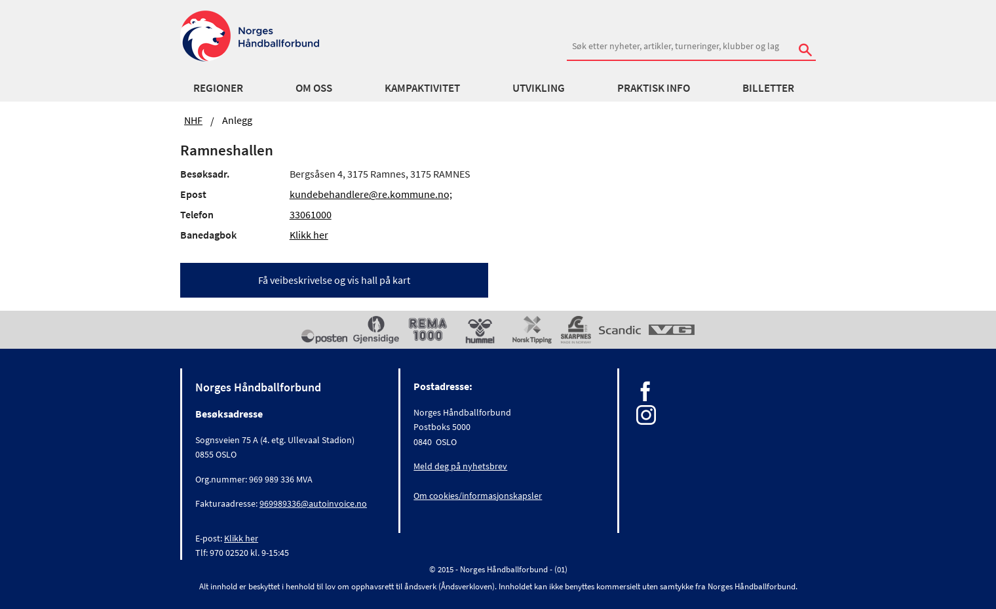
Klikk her (309, 234)
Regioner (218, 88)
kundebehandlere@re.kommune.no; (371, 194)
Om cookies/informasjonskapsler (477, 495)
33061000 (311, 214)
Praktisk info (653, 88)
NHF (193, 120)
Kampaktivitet (422, 88)
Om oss (314, 88)
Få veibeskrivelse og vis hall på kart (334, 279)
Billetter (768, 88)
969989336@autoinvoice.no (313, 503)
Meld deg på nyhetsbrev (460, 466)
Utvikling (538, 88)
